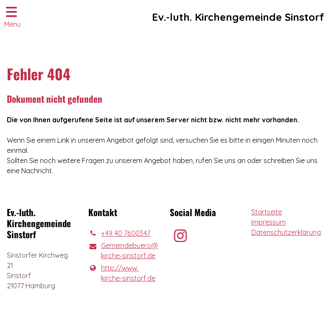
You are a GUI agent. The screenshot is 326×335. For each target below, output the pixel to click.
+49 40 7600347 (119, 233)
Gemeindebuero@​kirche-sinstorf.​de (122, 251)
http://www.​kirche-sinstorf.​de (121, 273)
